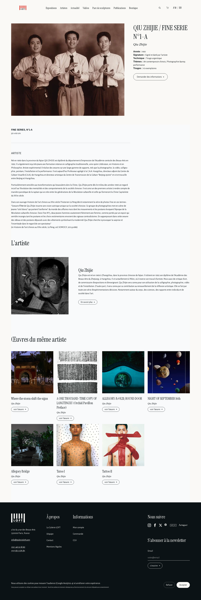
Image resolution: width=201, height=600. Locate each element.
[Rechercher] (159, 8)
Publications (120, 8)
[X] (160, 525)
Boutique (133, 8)
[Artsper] (183, 525)
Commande (78, 534)
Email (150, 551)
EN (180, 7)
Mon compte (78, 527)
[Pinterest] (166, 525)
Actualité (75, 8)
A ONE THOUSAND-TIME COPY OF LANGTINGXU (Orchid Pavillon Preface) (77, 403)
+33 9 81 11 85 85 (18, 551)
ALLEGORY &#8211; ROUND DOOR (122, 398)
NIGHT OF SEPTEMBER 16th (164, 398)
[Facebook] (155, 525)
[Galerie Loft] (18, 518)
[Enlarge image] (67, 69)
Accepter (183, 585)
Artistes (63, 8)
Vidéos (86, 8)
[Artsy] (173, 525)
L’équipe (49, 534)
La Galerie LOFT (53, 527)
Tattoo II (107, 471)
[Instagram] (149, 525)
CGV (75, 540)
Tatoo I (61, 471)
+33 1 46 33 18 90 (18, 547)
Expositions (51, 8)
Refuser (169, 585)
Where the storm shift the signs (29, 398)
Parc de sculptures (101, 8)
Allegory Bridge (20, 471)
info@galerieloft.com (20, 540)
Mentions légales (54, 547)
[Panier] (167, 8)
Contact (49, 540)
